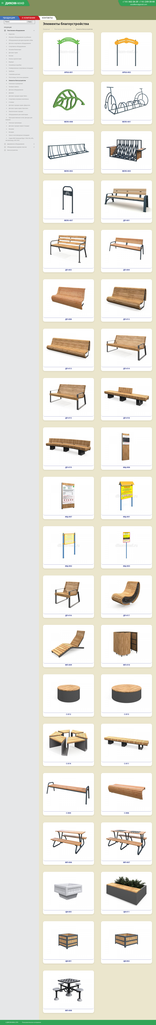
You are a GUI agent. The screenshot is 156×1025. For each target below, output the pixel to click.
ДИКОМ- (14, 3)
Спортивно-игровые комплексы (17, 99)
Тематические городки (14, 111)
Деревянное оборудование (14, 144)
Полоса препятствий (13, 59)
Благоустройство (11, 150)
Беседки (9, 132)
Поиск (7, 22)
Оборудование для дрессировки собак (19, 40)
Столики (9, 102)
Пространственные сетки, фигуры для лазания (18, 118)
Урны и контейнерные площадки (17, 135)
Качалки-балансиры (13, 50)
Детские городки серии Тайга (16, 96)
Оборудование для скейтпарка (16, 115)
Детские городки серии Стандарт (17, 126)
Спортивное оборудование (15, 47)
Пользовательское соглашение (31, 1022)
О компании (28, 17)
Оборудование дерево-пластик (15, 147)
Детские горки (11, 53)
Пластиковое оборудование (14, 31)
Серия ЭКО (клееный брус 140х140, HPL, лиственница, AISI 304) (19, 139)
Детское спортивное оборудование (18, 43)
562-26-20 (130, 2)
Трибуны (9, 71)
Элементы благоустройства (15, 81)
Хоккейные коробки (13, 65)
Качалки (9, 129)
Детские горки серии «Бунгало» (16, 108)
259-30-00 (147, 2)
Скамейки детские (12, 74)
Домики (9, 93)
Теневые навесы (12, 87)
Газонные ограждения (14, 84)
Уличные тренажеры (13, 123)
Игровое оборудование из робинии (18, 37)
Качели (9, 56)
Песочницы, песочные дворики (16, 77)
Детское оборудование (14, 90)
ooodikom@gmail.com (138, 4)
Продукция (9, 17)
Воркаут (9, 62)
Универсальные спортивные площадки (19, 68)
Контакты (47, 17)
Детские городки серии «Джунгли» (17, 105)
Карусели (10, 34)
